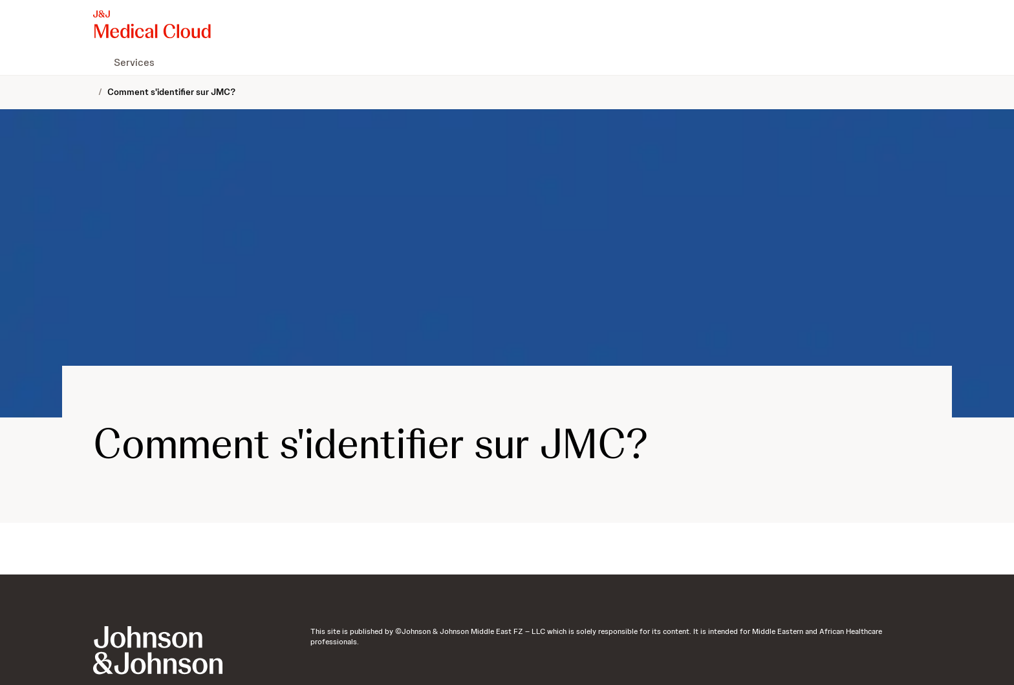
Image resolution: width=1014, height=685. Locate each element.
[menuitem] (98, 62)
